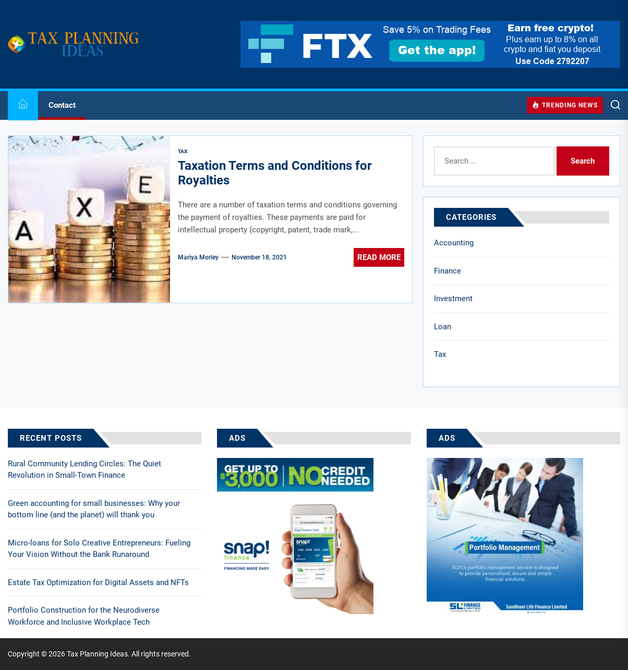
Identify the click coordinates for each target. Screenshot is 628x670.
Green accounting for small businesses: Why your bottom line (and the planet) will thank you (94, 509)
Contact (62, 105)
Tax (440, 354)
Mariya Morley (198, 257)
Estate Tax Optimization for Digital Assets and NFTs (98, 582)
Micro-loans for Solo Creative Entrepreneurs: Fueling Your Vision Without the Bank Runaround (99, 549)
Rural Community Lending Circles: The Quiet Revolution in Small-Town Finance (84, 469)
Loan (442, 326)
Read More (379, 257)
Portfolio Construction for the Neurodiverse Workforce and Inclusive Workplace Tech (84, 616)
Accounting (454, 242)
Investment (453, 298)
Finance (447, 271)
